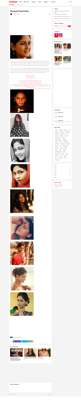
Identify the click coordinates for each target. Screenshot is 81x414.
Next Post (49, 394)
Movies (61, 147)
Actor (56, 129)
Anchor (65, 129)
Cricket (66, 135)
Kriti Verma (40, 357)
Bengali (56, 131)
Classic (56, 135)
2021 (62, 175)
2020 (62, 177)
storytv (56, 155)
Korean (56, 145)
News (66, 147)
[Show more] (34, 341)
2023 (62, 171)
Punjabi (64, 149)
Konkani (68, 143)
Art (69, 129)
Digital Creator (58, 139)
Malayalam (65, 145)
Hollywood (66, 141)
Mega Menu (26, 1)
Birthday (57, 133)
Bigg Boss (67, 131)
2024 (62, 169)
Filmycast (53, 1)
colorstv (61, 135)
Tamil (61, 155)
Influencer (57, 143)
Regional (46, 1)
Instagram (30, 76)
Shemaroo (57, 153)
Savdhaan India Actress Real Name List (62, 18)
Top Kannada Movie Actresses (60, 14)
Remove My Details (58, 185)
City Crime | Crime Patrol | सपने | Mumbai (30, 82)
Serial (64, 151)
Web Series (57, 159)
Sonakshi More (66, 49)
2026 (62, 165)
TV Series (60, 157)
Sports (67, 153)
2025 (62, 167)
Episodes (65, 139)
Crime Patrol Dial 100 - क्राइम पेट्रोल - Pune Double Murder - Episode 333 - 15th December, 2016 (30, 86)
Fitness (56, 141)
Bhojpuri (62, 131)
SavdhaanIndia (58, 151)
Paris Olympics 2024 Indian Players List (62, 16)
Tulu (56, 157)
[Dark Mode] (69, 2)
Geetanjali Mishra (67, 62)
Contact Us (56, 187)
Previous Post (12, 394)
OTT (60, 149)
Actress (15, 8)
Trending (34, 1)
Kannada (63, 143)
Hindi (61, 141)
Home (20, 1)
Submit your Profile (58, 184)
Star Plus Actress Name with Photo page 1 (61, 12)
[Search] (71, 2)
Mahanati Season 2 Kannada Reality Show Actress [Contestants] (15, 359)
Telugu (65, 155)
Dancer (63, 137)
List (60, 145)
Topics (39, 1)
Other (56, 149)
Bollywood (62, 133)
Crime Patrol (19, 337)
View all (49, 346)
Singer (62, 153)
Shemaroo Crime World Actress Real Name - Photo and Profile (58, 51)
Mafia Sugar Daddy (19, 4)
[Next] (71, 4)
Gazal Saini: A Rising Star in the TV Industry (58, 63)
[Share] (50, 14)
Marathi (56, 147)
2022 (62, 173)
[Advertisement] (30, 25)
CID (67, 133)
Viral (65, 157)
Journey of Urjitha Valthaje (30, 357)
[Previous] (70, 4)
